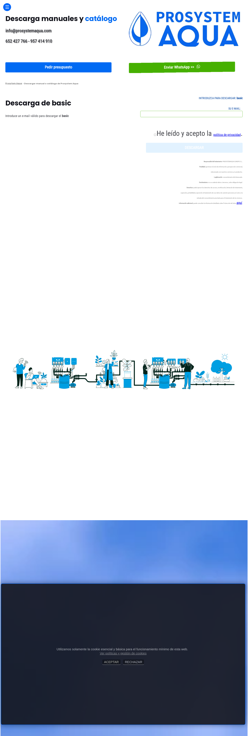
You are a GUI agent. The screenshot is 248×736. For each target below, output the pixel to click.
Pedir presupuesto (58, 67)
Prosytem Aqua (13, 83)
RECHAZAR (133, 662)
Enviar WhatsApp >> (182, 67)
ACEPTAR (111, 662)
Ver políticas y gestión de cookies (123, 653)
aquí (239, 203)
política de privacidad (227, 135)
